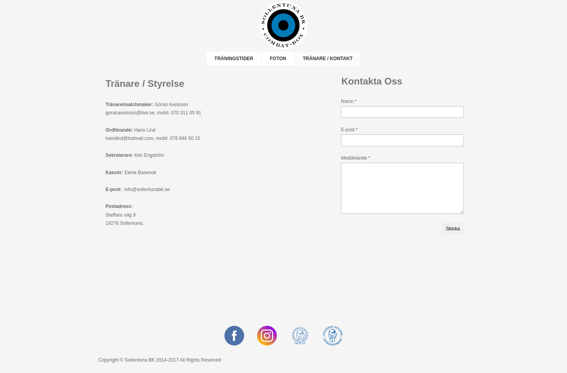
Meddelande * (355, 158)
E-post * (349, 129)
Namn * (349, 101)
